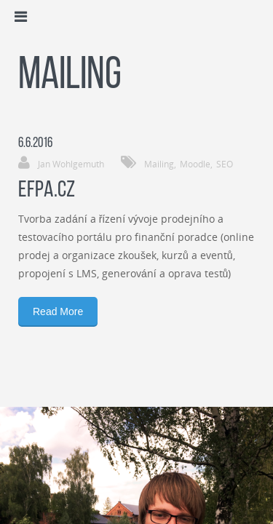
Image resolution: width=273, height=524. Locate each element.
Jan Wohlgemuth (71, 164)
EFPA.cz (46, 190)
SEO (224, 164)
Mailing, (160, 164)
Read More (58, 311)
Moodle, (196, 164)
